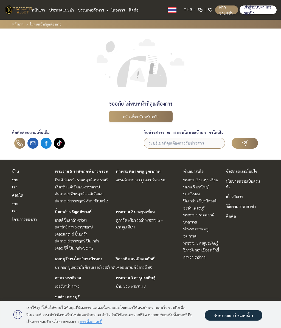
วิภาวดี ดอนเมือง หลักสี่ (135, 258)
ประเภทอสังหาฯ (92, 9)
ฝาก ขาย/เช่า (226, 9)
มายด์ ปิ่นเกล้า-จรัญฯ (71, 219)
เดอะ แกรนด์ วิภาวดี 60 (134, 267)
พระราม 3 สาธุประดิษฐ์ (136, 277)
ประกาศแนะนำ (61, 9)
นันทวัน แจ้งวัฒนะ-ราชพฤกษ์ (77, 186)
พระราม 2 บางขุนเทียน (135, 211)
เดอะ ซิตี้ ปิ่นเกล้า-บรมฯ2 (74, 247)
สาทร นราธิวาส (68, 277)
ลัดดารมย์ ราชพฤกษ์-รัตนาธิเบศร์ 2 (81, 200)
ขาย (15, 179)
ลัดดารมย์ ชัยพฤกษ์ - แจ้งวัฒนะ (79, 193)
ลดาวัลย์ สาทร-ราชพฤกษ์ (74, 226)
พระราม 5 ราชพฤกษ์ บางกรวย (81, 171)
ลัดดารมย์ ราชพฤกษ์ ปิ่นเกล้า (77, 240)
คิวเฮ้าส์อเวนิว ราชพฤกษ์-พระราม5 (81, 179)
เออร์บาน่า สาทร (67, 286)
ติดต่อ (134, 9)
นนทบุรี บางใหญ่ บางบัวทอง (78, 258)
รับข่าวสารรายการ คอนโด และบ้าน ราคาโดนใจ (184, 132)
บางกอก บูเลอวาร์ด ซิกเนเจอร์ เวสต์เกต (85, 267)
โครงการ (118, 9)
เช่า (14, 186)
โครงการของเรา (24, 219)
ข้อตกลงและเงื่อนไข (241, 171)
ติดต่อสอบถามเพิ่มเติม (31, 132)
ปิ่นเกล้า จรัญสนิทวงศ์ (73, 211)
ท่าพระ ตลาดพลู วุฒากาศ (138, 171)
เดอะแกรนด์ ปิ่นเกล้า (71, 233)
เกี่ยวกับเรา (234, 196)
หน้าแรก (38, 9)
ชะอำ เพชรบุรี (67, 296)
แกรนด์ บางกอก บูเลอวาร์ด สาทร (140, 179)
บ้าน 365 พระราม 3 (131, 286)
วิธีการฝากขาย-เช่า (241, 206)
